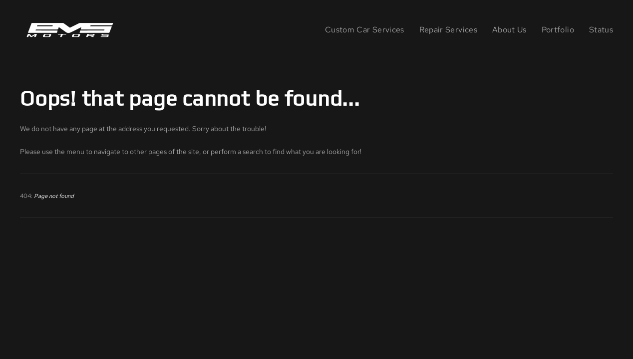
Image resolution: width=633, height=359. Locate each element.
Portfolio (558, 29)
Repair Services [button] (448, 29)
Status (601, 29)
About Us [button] (509, 29)
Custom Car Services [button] (364, 29)
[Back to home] (72, 30)
